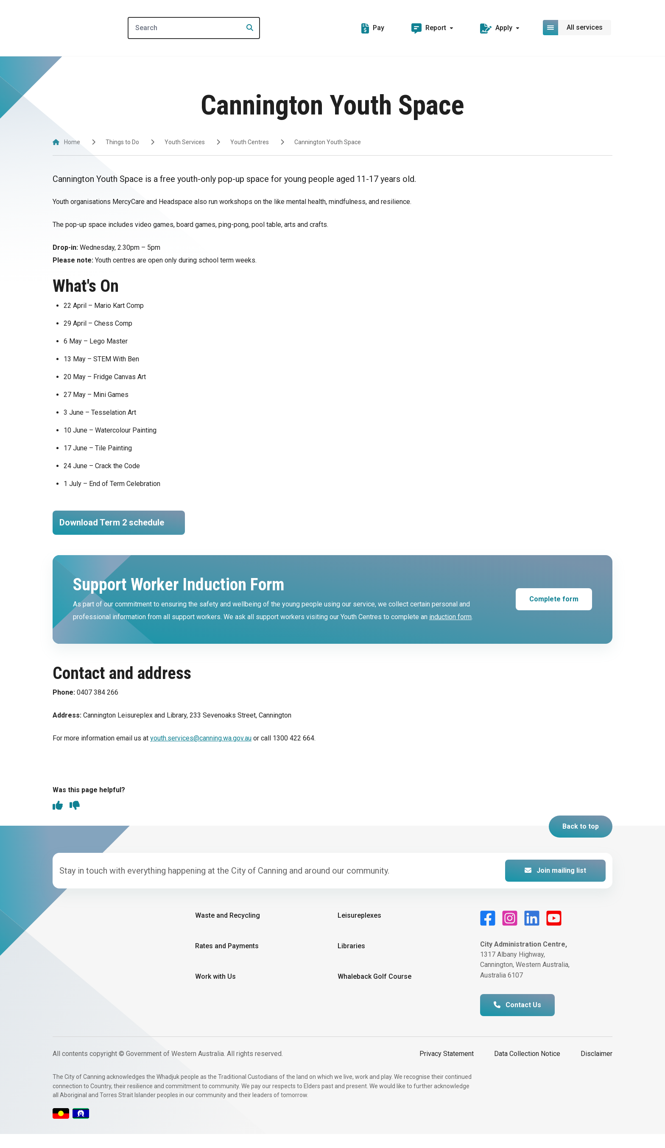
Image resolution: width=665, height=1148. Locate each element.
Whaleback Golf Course (374, 990)
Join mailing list (555, 884)
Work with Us (215, 990)
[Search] (207, 28)
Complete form (553, 612)
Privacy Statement (446, 1068)
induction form (450, 630)
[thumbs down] (75, 820)
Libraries (351, 960)
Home (72, 142)
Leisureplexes (359, 929)
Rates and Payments (227, 960)
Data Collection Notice (527, 1068)
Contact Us (517, 1019)
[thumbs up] (58, 820)
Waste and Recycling (227, 929)
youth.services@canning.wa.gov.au (200, 751)
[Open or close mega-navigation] (577, 27)
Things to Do (122, 142)
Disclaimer (596, 1068)
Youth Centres (249, 142)
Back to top (580, 840)
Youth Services (185, 142)
